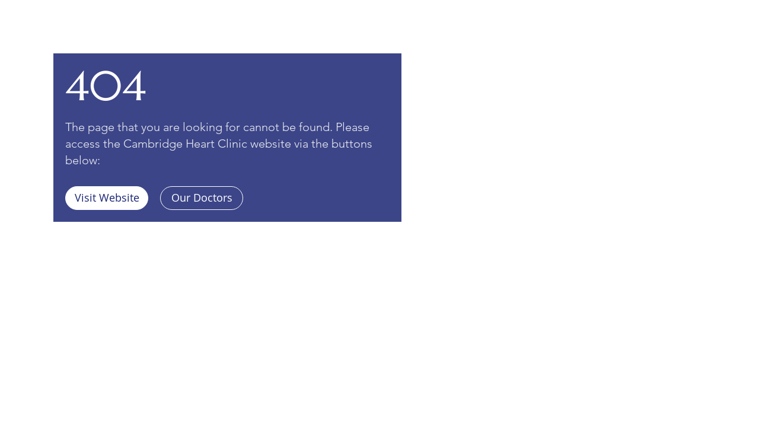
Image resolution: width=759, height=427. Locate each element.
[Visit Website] (106, 198)
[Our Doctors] (201, 198)
